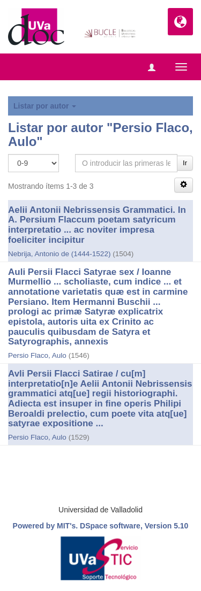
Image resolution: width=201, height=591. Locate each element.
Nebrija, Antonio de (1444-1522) (59, 254)
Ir (185, 163)
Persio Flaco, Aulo (37, 355)
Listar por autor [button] (44, 106)
